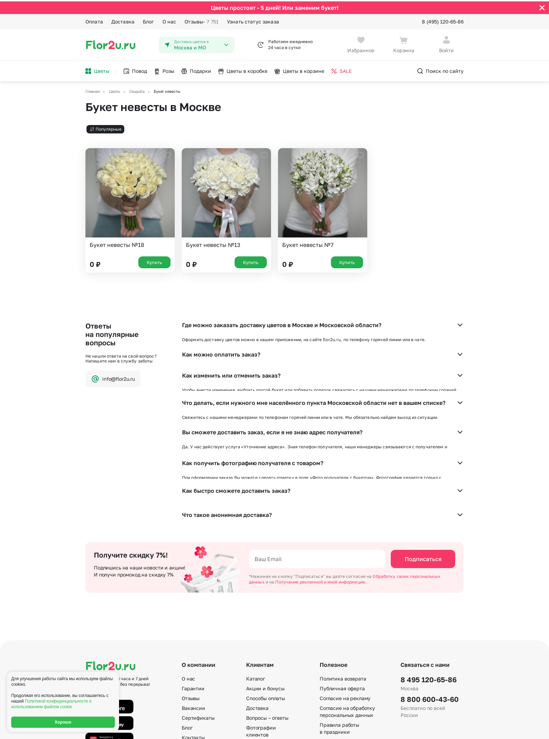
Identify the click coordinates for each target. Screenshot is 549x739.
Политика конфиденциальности (430, 728)
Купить (154, 260)
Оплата (94, 20)
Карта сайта (334, 682)
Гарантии (193, 599)
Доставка (122, 20)
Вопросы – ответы (267, 628)
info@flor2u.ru (113, 377)
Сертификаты (198, 628)
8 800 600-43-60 (430, 610)
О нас (169, 20)
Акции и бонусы (265, 599)
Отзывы (201, 20)
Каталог (255, 589)
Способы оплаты (265, 609)
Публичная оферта (342, 599)
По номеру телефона (344, 672)
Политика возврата (343, 589)
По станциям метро (343, 662)
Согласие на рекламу (345, 609)
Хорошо (63, 722)
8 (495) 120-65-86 (443, 20)
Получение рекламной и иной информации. (320, 492)
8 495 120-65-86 (429, 590)
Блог (148, 20)
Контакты (193, 648)
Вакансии (193, 619)
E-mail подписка (339, 652)
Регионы (330, 692)
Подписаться (423, 469)
